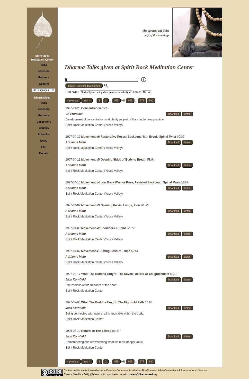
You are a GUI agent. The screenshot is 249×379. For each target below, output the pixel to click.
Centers (44, 127)
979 (142, 100)
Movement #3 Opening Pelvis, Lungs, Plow (111, 205)
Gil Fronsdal (73, 114)
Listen (187, 114)
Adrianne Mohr (75, 142)
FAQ (44, 146)
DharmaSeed (42, 97)
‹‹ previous (72, 100)
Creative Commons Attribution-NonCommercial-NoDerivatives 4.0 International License (156, 370)
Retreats (43, 77)
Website (44, 83)
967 (130, 100)
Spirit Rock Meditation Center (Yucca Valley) (94, 125)
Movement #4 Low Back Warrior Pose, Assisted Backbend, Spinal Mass (131, 182)
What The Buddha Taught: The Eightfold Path (113, 302)
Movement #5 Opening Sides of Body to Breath (114, 159)
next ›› (86, 100)
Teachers (44, 71)
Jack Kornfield (75, 279)
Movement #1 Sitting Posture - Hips (106, 251)
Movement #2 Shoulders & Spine (104, 228)
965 (116, 100)
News (43, 140)
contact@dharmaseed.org (143, 374)
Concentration (91, 108)
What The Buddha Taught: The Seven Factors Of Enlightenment (125, 274)
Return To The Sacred (96, 331)
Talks (43, 64)
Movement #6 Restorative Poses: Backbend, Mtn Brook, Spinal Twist (129, 136)
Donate (43, 153)
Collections (43, 121)
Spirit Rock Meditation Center (84, 290)
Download (173, 114)
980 (151, 100)
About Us (44, 134)
